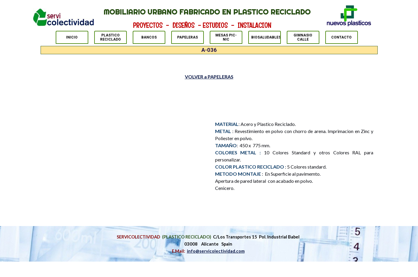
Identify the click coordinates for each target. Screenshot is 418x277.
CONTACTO (341, 37)
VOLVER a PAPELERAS (209, 76)
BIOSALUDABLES (266, 37)
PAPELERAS (187, 37)
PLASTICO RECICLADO (110, 37)
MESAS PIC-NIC (226, 37)
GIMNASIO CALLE (303, 37)
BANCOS (149, 37)
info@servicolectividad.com (216, 251)
